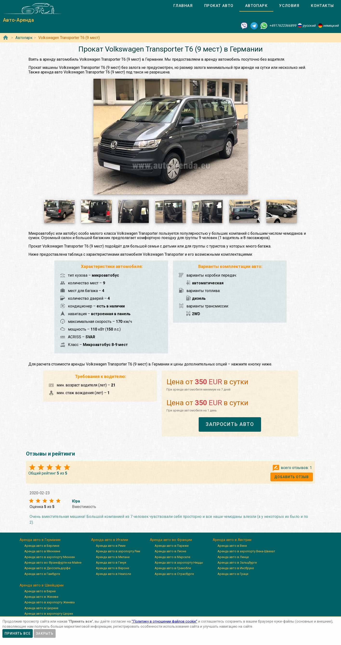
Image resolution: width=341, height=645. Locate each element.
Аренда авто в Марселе (172, 557)
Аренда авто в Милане (113, 557)
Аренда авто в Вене (232, 545)
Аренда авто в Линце (233, 557)
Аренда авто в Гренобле (173, 568)
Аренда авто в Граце (232, 574)
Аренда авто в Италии (109, 540)
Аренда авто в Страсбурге (174, 574)
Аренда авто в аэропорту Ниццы (179, 562)
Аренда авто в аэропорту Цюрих (48, 613)
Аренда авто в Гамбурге (42, 574)
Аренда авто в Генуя (111, 562)
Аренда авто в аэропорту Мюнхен (49, 557)
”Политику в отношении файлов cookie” (164, 621)
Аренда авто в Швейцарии (42, 585)
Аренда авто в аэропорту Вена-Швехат (246, 551)
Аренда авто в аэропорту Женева (49, 602)
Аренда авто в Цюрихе (41, 608)
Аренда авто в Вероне (112, 568)
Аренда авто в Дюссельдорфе (47, 568)
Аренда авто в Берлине (41, 545)
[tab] (183, 6)
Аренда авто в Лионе (170, 551)
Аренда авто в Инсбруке (235, 568)
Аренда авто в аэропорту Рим (118, 551)
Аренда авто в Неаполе (113, 574)
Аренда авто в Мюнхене (42, 551)
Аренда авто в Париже (172, 545)
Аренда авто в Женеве (41, 597)
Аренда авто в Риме (110, 545)
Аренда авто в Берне (40, 591)
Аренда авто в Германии (40, 540)
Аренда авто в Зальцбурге (237, 562)
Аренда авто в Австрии (232, 540)
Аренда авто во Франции (171, 540)
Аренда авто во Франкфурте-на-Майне (52, 562)
